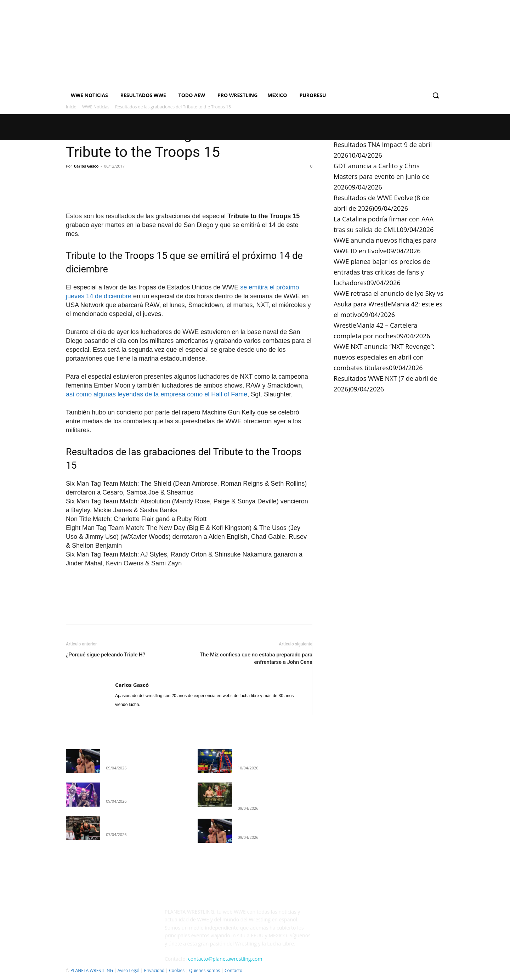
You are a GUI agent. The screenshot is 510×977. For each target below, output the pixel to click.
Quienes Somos (204, 970)
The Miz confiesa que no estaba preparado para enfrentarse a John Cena (256, 658)
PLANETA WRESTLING (91, 970)
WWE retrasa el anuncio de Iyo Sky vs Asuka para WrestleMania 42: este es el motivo (388, 304)
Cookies (177, 970)
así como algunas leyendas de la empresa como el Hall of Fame (156, 394)
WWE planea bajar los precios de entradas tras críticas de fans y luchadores (382, 272)
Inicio (71, 107)
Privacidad (154, 970)
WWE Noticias (95, 107)
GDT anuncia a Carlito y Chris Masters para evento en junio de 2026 (382, 176)
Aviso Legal (129, 970)
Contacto (233, 970)
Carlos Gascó (86, 166)
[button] (435, 95)
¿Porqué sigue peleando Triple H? (105, 654)
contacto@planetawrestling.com (225, 958)
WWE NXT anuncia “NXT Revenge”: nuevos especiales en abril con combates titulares (384, 357)
